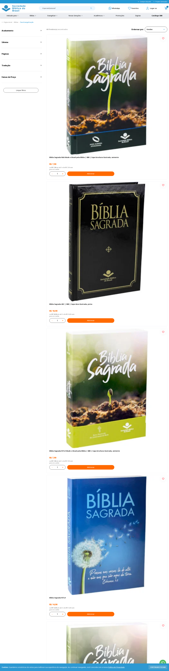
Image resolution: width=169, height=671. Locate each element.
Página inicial (8, 22)
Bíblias (33, 16)
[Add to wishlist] (82, 38)
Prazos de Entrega (32, 630)
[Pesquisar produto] (92, 9)
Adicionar (75, 92)
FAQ (3, 622)
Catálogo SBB (157, 16)
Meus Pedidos (65, 622)
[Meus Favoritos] (133, 8)
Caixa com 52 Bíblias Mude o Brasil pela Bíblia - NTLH (146, 467)
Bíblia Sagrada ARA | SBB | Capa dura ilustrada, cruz (104, 532)
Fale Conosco (90, 618)
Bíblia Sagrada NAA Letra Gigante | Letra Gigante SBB (106, 207)
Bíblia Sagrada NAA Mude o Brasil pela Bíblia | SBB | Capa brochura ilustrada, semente (64, 77)
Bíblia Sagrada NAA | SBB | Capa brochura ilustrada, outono (65, 272)
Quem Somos (7, 618)
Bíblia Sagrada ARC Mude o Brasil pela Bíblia (105, 142)
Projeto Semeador (160, 1)
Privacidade (29, 618)
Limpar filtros (21, 90)
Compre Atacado (144, 1)
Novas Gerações (76, 16)
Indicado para (13, 16)
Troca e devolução (32, 626)
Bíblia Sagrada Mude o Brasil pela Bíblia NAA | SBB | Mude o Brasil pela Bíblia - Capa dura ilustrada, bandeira (146, 337)
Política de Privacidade (116, 667)
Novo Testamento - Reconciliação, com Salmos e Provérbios (64, 207)
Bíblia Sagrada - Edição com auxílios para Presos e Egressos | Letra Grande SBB (65, 467)
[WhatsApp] (114, 8)
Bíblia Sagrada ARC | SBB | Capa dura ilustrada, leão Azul (104, 337)
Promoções (120, 16)
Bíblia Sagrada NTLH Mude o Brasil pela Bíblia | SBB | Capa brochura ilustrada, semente (146, 77)
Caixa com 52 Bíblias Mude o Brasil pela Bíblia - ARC (64, 402)
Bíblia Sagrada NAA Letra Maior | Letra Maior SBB (105, 272)
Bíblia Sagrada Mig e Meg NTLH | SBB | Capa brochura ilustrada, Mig (146, 532)
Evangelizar (52, 16)
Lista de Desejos (66, 626)
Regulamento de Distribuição (36, 622)
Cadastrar (133, 599)
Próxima (117, 563)
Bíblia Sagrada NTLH (57, 141)
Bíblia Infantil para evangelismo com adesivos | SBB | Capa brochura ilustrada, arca (147, 207)
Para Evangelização (26, 22)
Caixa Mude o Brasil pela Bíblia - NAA (104, 401)
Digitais (138, 16)
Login (62, 618)
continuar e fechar (158, 667)
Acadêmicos (99, 16)
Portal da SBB (7, 626)
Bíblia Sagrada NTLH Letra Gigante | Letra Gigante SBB (148, 272)
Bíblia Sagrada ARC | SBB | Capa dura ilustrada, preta (104, 77)
